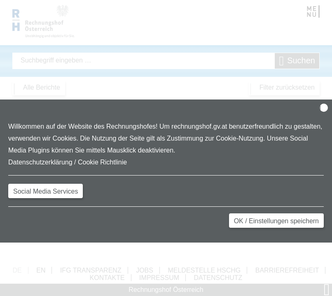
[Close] (324, 108)
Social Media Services (45, 191)
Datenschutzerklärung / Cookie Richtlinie (67, 162)
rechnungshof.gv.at (199, 126)
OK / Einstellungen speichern (276, 220)
